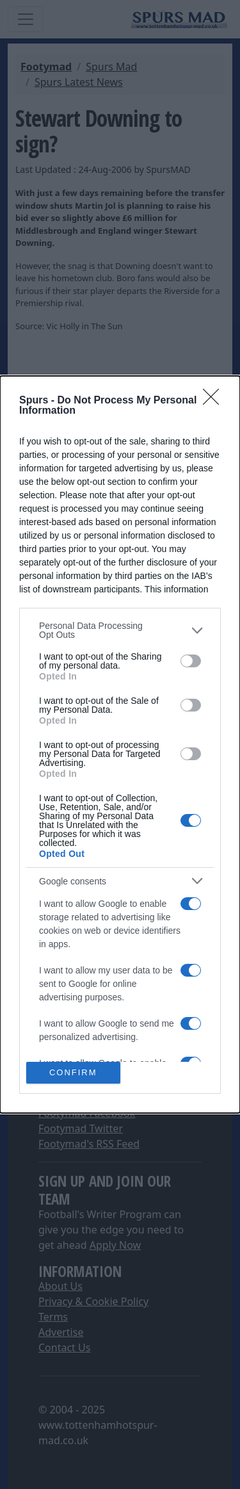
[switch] (190, 661)
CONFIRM (73, 1072)
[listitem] (120, 630)
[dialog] (120, 744)
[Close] (215, 401)
